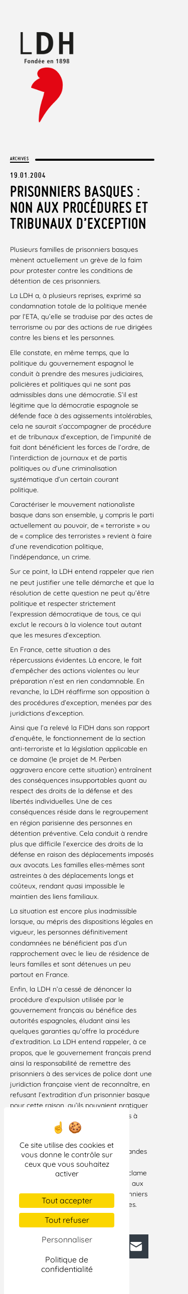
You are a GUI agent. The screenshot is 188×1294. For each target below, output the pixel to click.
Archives (19, 158)
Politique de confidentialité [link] (67, 1264)
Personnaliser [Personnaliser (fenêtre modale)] (67, 1239)
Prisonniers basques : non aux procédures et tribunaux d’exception (79, 207)
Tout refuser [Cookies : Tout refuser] (67, 1220)
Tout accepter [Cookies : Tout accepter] (67, 1200)
